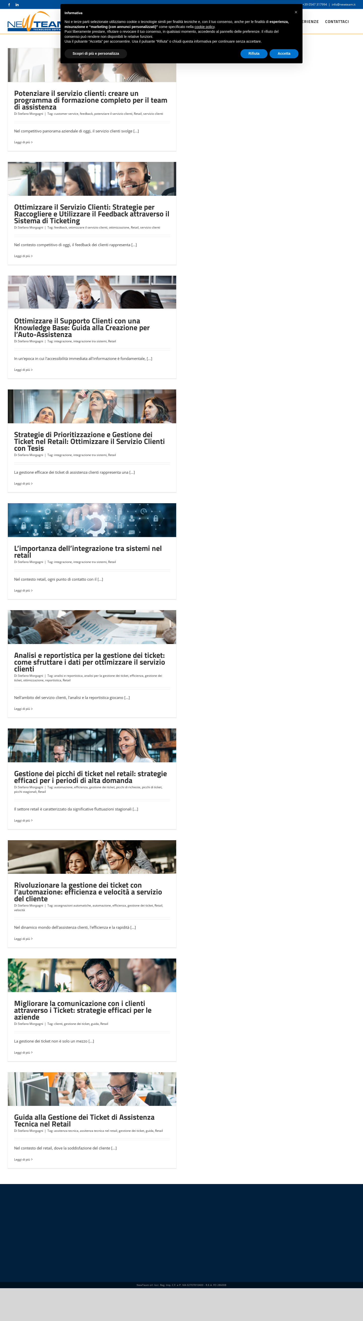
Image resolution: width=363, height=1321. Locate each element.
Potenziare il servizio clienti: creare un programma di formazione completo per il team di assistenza (90, 100)
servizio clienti (153, 113)
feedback (86, 113)
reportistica (53, 680)
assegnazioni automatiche (72, 905)
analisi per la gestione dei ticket (106, 675)
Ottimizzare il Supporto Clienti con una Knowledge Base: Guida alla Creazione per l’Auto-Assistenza (82, 327)
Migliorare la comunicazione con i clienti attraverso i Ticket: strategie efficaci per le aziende (83, 1010)
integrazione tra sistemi (90, 341)
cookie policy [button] (205, 1280)
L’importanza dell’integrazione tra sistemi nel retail (88, 551)
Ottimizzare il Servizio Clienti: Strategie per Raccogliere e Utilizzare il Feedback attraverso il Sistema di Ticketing (91, 213)
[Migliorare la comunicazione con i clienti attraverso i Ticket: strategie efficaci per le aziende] (92, 975)
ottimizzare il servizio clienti (88, 227)
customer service (66, 113)
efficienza (136, 675)
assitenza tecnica (66, 1131)
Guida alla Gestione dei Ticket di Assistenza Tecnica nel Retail (84, 1120)
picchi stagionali (25, 792)
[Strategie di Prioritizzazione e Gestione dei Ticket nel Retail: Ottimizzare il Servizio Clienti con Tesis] (92, 406)
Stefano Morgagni (30, 113)
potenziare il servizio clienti (113, 113)
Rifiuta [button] (254, 1307)
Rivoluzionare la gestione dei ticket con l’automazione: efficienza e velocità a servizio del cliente (88, 891)
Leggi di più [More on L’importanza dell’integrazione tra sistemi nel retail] (22, 590)
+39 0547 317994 (314, 4)
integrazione (63, 341)
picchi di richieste (128, 787)
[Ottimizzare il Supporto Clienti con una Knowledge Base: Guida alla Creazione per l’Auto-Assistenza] (92, 293)
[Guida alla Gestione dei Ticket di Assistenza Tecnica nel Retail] (92, 1089)
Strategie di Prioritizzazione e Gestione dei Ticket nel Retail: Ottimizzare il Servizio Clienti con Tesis (89, 441)
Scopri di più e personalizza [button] (96, 1307)
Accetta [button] (284, 1307)
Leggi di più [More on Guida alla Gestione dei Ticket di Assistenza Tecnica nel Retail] (22, 1159)
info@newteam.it (343, 4)
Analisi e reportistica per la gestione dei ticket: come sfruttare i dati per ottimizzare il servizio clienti (89, 661)
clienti (58, 1024)
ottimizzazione (119, 227)
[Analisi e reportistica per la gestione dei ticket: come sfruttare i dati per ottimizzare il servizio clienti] (92, 627)
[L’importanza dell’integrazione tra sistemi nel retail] (92, 520)
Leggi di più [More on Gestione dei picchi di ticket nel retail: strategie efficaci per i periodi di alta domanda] (22, 820)
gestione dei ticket (102, 787)
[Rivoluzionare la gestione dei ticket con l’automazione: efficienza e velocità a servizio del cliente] (92, 857)
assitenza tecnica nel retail (98, 1131)
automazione (63, 787)
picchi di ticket (152, 787)
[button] (296, 1266)
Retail (138, 113)
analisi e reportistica (68, 675)
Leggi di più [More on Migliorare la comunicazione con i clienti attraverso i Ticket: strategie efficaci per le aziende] (22, 1052)
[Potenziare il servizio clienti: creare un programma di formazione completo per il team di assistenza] (92, 65)
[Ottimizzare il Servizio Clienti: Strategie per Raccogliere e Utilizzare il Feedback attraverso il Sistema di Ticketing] (92, 179)
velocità (19, 910)
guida (95, 1024)
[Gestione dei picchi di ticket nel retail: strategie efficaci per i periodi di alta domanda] (92, 745)
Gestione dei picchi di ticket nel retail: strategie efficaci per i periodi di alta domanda (90, 777)
